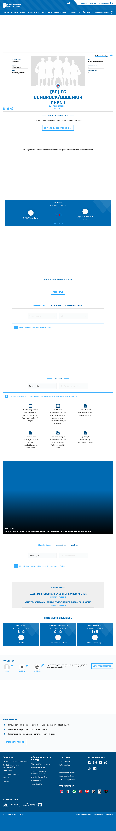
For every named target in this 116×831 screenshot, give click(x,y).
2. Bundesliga (64, 765)
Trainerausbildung (38, 768)
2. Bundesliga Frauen (67, 779)
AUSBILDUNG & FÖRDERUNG (82, 12)
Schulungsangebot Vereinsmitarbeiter (38, 772)
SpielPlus (84, 3)
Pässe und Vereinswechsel (41, 764)
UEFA (15, 815)
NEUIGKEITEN (33, 12)
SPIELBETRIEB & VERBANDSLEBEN (55, 12)
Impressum (109, 815)
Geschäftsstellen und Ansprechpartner (11, 766)
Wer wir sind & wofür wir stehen (15, 761)
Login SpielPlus (37, 784)
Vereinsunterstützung (11, 774)
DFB (9, 815)
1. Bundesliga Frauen (67, 776)
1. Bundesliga (64, 761)
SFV (4, 815)
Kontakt (6, 781)
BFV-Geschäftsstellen (39, 777)
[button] (4, 108)
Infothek (93, 3)
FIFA (21, 815)
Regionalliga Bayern (67, 772)
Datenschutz (98, 815)
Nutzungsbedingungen (83, 815)
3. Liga (61, 768)
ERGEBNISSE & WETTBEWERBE (14, 12)
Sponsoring (7, 770)
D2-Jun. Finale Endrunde (95, 61)
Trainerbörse (36, 780)
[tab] (39, 306)
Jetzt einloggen (104, 3)
